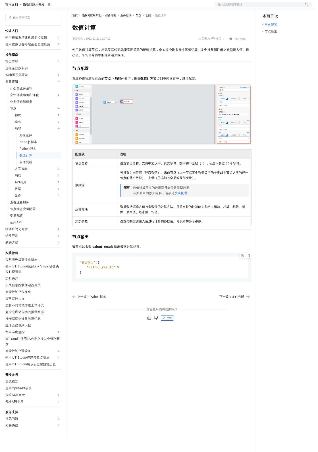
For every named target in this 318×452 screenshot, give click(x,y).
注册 (288, 7)
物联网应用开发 (34, 19)
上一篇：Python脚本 (89, 311)
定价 (96, 7)
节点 (138, 29)
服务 (132, 7)
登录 (305, 7)
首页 (75, 29)
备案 (267, 7)
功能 (148, 29)
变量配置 (181, 207)
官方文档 (11, 19)
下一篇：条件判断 (234, 311)
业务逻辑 (126, 29)
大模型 (45, 7)
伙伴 (121, 7)
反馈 (167, 332)
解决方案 (72, 7)
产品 (58, 7)
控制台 (278, 7)
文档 (258, 7)
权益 (86, 7)
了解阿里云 (147, 7)
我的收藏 (240, 53)
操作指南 (110, 29)
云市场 (108, 7)
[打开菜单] (7, 7)
